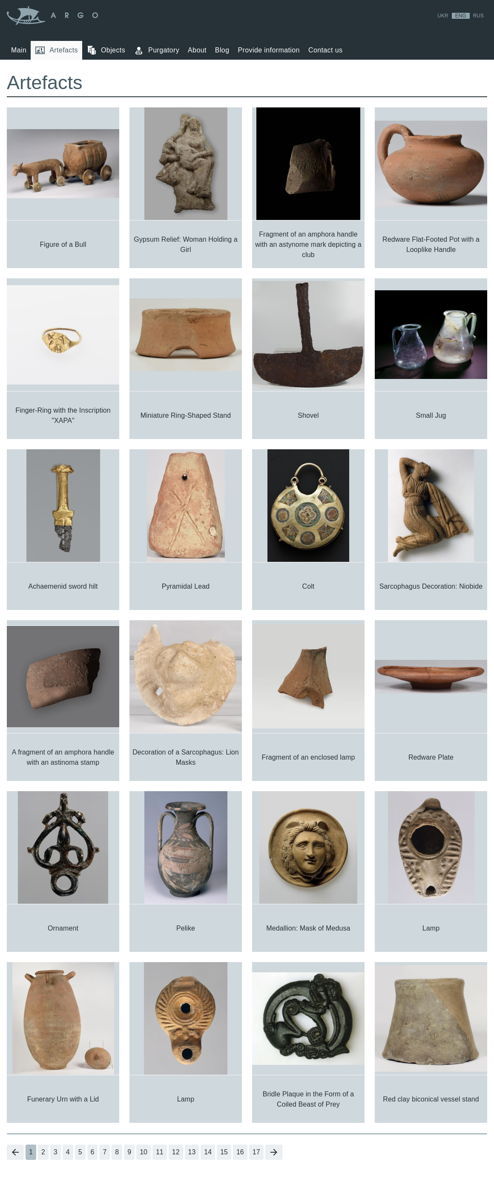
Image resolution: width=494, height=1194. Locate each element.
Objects (105, 50)
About (197, 50)
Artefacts (56, 50)
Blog (222, 50)
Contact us (325, 50)
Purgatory (156, 50)
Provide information (268, 50)
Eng (460, 16)
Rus (478, 16)
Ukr (442, 16)
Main (18, 50)
